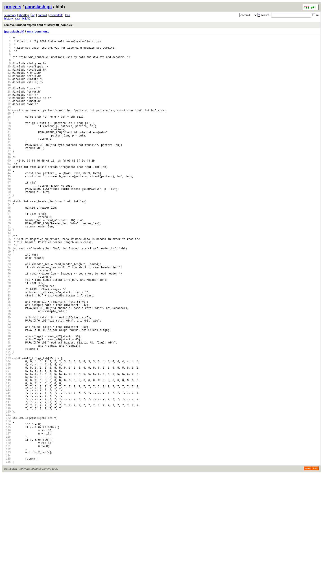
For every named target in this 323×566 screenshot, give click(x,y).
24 (7, 126)
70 (7, 302)
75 (7, 321)
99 (7, 412)
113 (7, 465)
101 (7, 420)
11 (7, 77)
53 (7, 237)
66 (7, 286)
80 (7, 340)
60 (7, 264)
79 (7, 336)
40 (7, 187)
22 (7, 119)
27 (7, 138)
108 (7, 446)
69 (7, 298)
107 (7, 443)
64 (7, 279)
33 (7, 161)
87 (7, 366)
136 (7, 553)
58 (7, 256)
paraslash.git (38, 6)
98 (7, 408)
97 (7, 404)
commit (42, 15)
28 (7, 142)
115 (7, 473)
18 (7, 104)
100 (7, 416)
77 (7, 328)
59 (7, 260)
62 (7, 271)
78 (7, 332)
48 (7, 218)
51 (7, 229)
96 (7, 401)
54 (7, 241)
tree (67, 15)
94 (7, 393)
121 (7, 496)
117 (7, 481)
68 (7, 294)
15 (7, 92)
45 (7, 206)
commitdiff (56, 15)
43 (7, 199)
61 (7, 267)
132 (7, 538)
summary (10, 15)
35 (7, 168)
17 (7, 100)
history (8, 18)
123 (7, 504)
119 (7, 488)
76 (7, 324)
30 (7, 149)
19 (7, 107)
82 (7, 347)
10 (7, 73)
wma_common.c (38, 31)
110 (7, 454)
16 (7, 96)
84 (7, 355)
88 (7, 370)
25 (7, 130)
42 (7, 195)
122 (7, 500)
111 (7, 458)
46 (7, 210)
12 (7, 81)
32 (7, 157)
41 (7, 191)
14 (7, 88)
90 (7, 378)
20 (7, 111)
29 (7, 145)
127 (7, 519)
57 (7, 252)
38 (7, 180)
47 (7, 214)
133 (7, 542)
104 (7, 431)
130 (7, 530)
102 (7, 424)
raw (17, 18)
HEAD (26, 18)
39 (7, 184)
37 (7, 176)
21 (7, 115)
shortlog (24, 15)
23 (7, 123)
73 (7, 313)
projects (12, 6)
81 (7, 344)
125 (7, 511)
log (33, 15)
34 (7, 164)
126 (7, 515)
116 (7, 477)
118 (7, 484)
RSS (315, 560)
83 (7, 351)
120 (7, 492)
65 (7, 283)
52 (7, 233)
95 (7, 397)
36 (7, 172)
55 (7, 244)
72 (7, 309)
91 (7, 382)
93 (7, 389)
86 (7, 363)
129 (7, 526)
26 (7, 134)
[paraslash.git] (14, 31)
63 (7, 275)
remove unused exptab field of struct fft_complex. (38, 25)
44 (7, 203)
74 (7, 317)
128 (7, 523)
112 (7, 462)
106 (7, 439)
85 (7, 359)
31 (7, 153)
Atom (307, 560)
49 (7, 222)
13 (7, 84)
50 (7, 225)
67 (7, 290)
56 (7, 248)
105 (7, 435)
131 (7, 534)
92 (7, 385)
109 (7, 450)
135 (7, 549)
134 (7, 545)
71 (7, 305)
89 (7, 374)
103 (7, 427)
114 (7, 469)
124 (7, 507)
